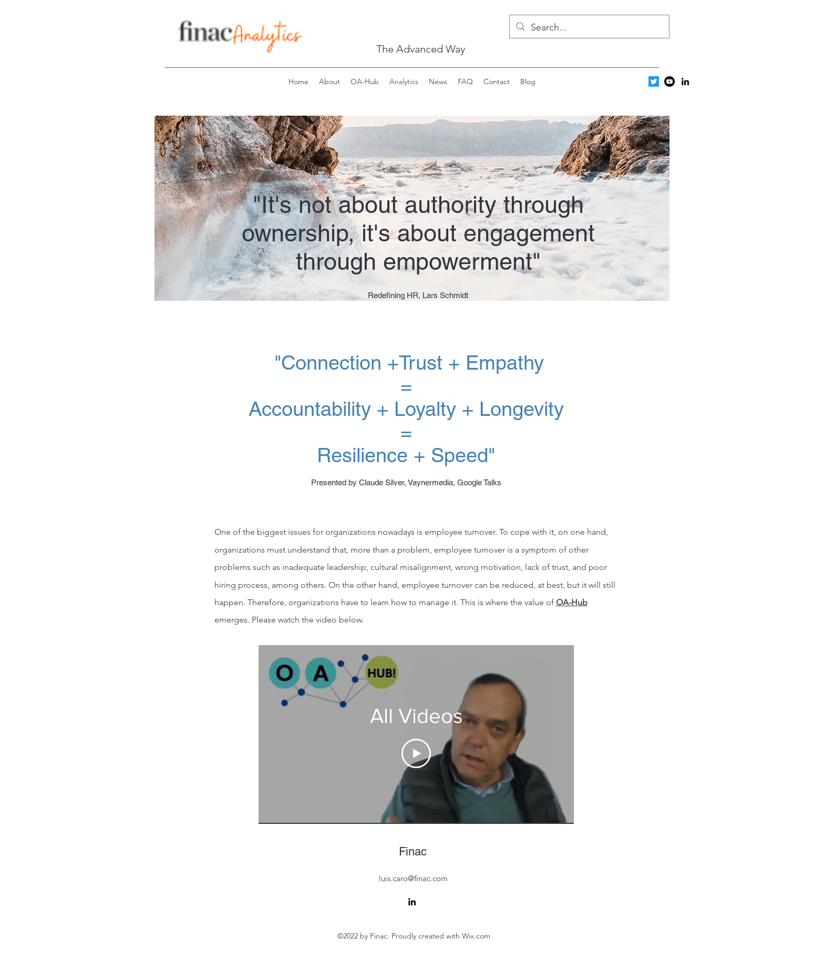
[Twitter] (653, 81)
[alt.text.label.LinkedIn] (685, 81)
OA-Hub (572, 602)
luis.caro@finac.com (413, 878)
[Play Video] (416, 753)
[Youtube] (669, 81)
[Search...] (589, 27)
